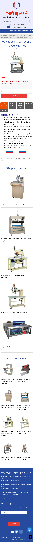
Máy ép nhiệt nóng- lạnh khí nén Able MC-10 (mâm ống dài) (24, 407)
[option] (16, 63)
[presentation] (14, 518)
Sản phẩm (11, 35)
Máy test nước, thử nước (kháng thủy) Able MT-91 (16, 204)
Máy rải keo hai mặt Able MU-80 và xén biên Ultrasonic (8, 433)
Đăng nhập (20, 30)
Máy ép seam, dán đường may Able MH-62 (16, 37)
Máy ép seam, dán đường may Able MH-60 (14, 312)
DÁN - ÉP (17, 35)
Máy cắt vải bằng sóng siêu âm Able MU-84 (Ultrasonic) (7, 381)
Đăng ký (13, 30)
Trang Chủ (4, 35)
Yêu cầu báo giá (14, 96)
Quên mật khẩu (29, 30)
